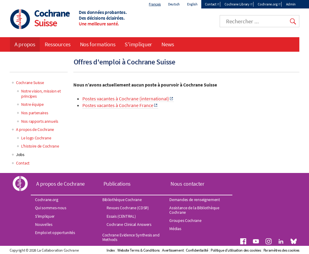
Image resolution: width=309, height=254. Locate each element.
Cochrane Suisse (30, 82)
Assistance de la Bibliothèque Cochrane (194, 210)
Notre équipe (32, 104)
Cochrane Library (237, 4)
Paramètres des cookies (281, 250)
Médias (175, 228)
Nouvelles (43, 224)
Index (111, 250)
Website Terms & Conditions (138, 250)
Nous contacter (187, 183)
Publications (117, 183)
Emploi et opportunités (55, 232)
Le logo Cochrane (36, 138)
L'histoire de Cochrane (40, 146)
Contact (210, 4)
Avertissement (172, 250)
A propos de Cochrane (35, 129)
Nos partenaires (34, 113)
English (192, 4)
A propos (24, 44)
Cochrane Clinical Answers (129, 224)
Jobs (20, 154)
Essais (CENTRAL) (121, 216)
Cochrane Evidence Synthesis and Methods (131, 237)
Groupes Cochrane (185, 220)
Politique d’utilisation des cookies (236, 250)
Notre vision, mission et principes (41, 93)
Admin (291, 4)
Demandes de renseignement (194, 199)
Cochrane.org (267, 4)
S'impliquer (138, 44)
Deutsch (174, 4)
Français (155, 4)
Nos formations (98, 44)
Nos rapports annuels (39, 121)
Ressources (58, 44)
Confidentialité (197, 250)
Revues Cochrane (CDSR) (127, 207)
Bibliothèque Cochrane (122, 199)
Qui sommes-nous (50, 207)
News (167, 44)
